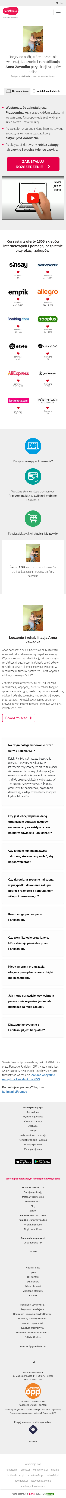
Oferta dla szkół (33, 1286)
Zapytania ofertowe (33, 1291)
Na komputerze (20, 91)
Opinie (33, 1272)
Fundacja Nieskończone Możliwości (39, 76)
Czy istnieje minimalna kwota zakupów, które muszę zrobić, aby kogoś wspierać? (31, 856)
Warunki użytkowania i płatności (32, 1332)
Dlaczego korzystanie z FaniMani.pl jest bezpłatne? (26, 1027)
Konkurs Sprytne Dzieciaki (33, 1346)
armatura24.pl (35, 1475)
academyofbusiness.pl (32, 1486)
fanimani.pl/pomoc (14, 1091)
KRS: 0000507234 (33, 1379)
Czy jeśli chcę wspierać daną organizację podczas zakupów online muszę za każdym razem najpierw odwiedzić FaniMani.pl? (30, 824)
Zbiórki (33, 1210)
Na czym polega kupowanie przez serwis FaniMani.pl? (30, 748)
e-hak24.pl (52, 1475)
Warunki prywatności (32, 1323)
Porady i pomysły (33, 1144)
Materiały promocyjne (33, 1197)
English (33, 1441)
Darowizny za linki (33, 1220)
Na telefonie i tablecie (48, 91)
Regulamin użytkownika (32, 1304)
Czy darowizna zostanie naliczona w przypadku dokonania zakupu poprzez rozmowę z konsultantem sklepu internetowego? (31, 888)
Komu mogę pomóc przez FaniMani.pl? (25, 917)
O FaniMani (33, 1277)
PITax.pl (44, 1413)
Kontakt (33, 1295)
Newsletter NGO (33, 1201)
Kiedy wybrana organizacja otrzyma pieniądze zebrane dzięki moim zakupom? (30, 972)
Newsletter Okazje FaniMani (33, 1140)
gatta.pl (55, 1469)
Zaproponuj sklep (33, 1149)
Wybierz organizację (33, 1116)
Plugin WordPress (33, 1229)
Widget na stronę (33, 1224)
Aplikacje (32, 1126)
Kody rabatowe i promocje (33, 1135)
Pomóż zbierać (18, 718)
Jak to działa (33, 1112)
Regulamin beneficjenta (32, 1309)
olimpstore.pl (40, 1469)
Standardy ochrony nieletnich (32, 1318)
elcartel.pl (12, 1469)
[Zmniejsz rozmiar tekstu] (61, 3)
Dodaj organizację (33, 1192)
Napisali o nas (33, 1267)
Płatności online (33, 1215)
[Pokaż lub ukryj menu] (58, 12)
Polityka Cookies (32, 1337)
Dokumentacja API (33, 1242)
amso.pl (25, 1469)
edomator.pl (21, 1480)
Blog (33, 1206)
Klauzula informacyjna (32, 1328)
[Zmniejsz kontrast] (57, 3)
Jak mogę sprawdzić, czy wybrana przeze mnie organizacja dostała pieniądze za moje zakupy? (31, 1001)
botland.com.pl (16, 1475)
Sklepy (33, 1130)
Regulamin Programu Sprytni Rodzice (32, 1314)
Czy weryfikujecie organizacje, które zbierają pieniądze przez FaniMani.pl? (28, 943)
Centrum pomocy (33, 1121)
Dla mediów (33, 1281)
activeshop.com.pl (41, 1480)
